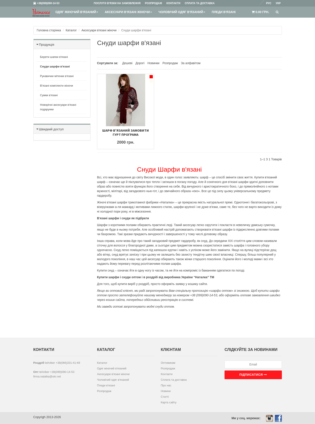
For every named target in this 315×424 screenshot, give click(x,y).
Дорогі (139, 63)
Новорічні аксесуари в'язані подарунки (58, 107)
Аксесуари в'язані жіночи (128, 12)
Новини (166, 391)
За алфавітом (191, 63)
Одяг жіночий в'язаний (76, 12)
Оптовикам (168, 362)
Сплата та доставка (174, 379)
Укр (278, 3)
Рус (268, 3)
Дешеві (127, 63)
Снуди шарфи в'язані (55, 66)
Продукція (46, 44)
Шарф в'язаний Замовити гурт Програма (125, 132)
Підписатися (253, 374)
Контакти (167, 374)
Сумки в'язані (49, 95)
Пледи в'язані (224, 12)
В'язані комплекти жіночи (56, 85)
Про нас (166, 385)
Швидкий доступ (51, 129)
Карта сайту (169, 402)
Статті (165, 396)
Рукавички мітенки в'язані (57, 76)
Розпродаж (170, 63)
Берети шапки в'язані (54, 57)
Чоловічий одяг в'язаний (181, 12)
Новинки (154, 63)
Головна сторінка (49, 30)
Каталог (71, 30)
